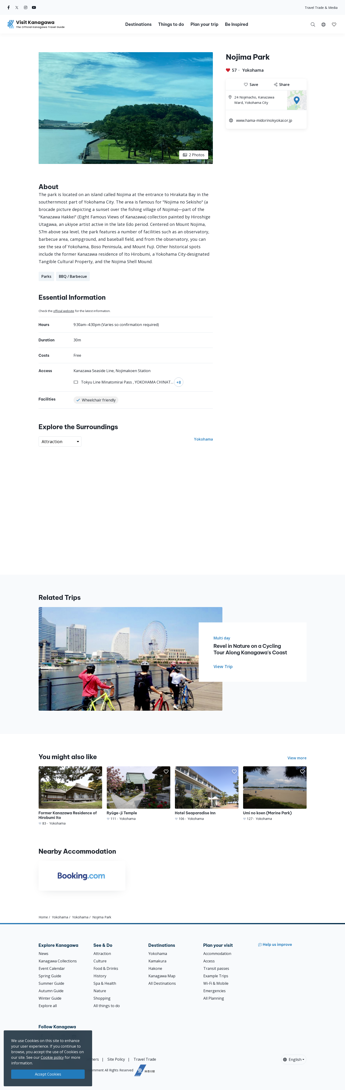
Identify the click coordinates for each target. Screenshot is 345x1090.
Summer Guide (51, 983)
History (100, 975)
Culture (100, 961)
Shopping (102, 998)
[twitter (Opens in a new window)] (17, 7)
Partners (91, 1059)
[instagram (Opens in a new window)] (25, 7)
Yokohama (253, 70)
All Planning (213, 998)
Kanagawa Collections (58, 961)
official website (63, 311)
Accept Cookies (48, 1074)
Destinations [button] (138, 24)
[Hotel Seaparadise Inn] (206, 793)
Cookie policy (52, 1057)
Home (43, 917)
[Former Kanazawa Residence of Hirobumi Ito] (70, 796)
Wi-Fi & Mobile (215, 983)
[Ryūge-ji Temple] (138, 793)
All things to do (107, 1005)
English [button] (292, 1059)
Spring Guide (50, 975)
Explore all (48, 1005)
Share (282, 84)
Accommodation (217, 953)
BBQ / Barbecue (73, 276)
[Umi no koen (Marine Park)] (275, 793)
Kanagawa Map (161, 975)
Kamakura (157, 961)
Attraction (102, 953)
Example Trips (215, 975)
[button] (323, 24)
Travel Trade (145, 1059)
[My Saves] (334, 24)
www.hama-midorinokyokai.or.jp (264, 120)
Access (209, 961)
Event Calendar (52, 968)
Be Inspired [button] (236, 24)
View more (297, 758)
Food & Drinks (106, 968)
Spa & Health (105, 983)
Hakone (155, 968)
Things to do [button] (171, 24)
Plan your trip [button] (204, 24)
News (43, 953)
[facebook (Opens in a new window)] (8, 7)
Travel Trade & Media (321, 7)
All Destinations (162, 983)
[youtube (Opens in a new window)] (34, 7)
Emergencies (214, 990)
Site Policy (116, 1059)
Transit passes (216, 968)
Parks (46, 276)
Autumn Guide (51, 990)
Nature (100, 990)
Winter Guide (50, 998)
